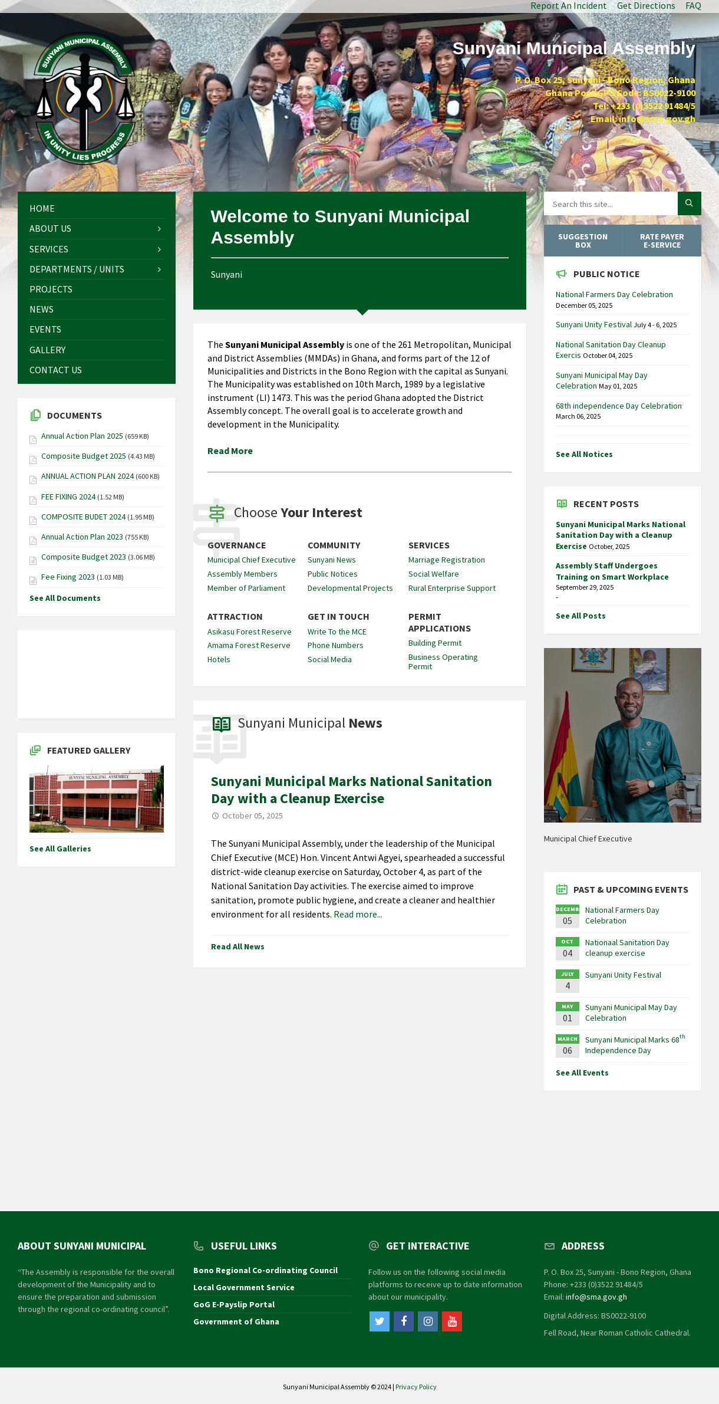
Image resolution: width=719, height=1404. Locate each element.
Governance (236, 545)
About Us (50, 228)
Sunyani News (332, 559)
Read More (230, 450)
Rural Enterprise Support (452, 588)
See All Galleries (60, 848)
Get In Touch (339, 616)
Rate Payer (662, 240)
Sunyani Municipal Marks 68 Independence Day (635, 1045)
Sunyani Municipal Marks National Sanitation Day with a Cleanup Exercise (351, 789)
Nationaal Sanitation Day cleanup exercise (627, 947)
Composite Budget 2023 (83, 556)
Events (45, 329)
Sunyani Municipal (310, 722)
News (41, 309)
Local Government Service (244, 1287)
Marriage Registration (446, 559)
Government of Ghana (236, 1321)
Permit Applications (439, 622)
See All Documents (65, 598)
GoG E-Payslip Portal (234, 1304)
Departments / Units (76, 269)
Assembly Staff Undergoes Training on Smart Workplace (612, 570)
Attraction (235, 616)
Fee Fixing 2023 (68, 576)
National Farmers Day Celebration (614, 294)
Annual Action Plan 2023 (82, 536)
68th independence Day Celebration (619, 405)
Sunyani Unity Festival (595, 324)
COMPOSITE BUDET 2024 (83, 516)
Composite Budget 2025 (83, 456)
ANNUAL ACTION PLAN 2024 (87, 476)
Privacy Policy (416, 1386)
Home (42, 208)
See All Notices (584, 454)
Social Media (330, 659)
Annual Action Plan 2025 (82, 435)
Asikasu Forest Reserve (249, 631)
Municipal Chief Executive (251, 559)
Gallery (47, 350)
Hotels (218, 659)
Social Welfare (433, 573)
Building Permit (434, 642)
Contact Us (55, 370)
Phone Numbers (336, 645)
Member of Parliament (246, 588)
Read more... (358, 914)
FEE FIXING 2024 (68, 496)
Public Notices (333, 573)
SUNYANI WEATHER (97, 674)
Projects (50, 289)
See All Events (582, 1072)
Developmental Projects (350, 588)
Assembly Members (242, 573)
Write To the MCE (337, 631)
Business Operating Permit (443, 662)
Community (334, 545)
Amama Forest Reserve (249, 645)
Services (429, 545)
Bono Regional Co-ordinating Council (265, 1270)
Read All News (238, 946)
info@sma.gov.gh (596, 1296)
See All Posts (581, 615)
